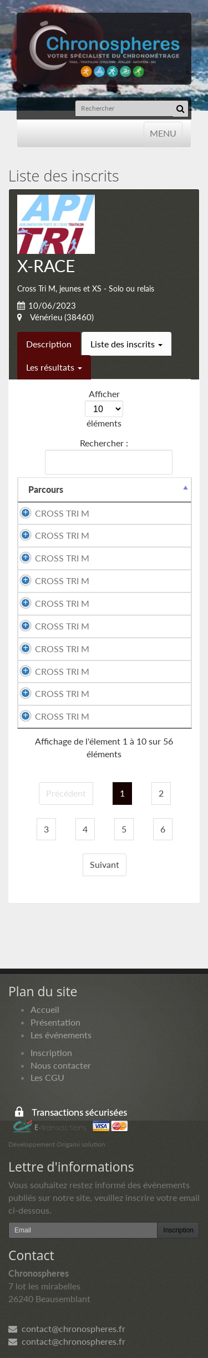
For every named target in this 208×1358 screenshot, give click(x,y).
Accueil (45, 1009)
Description (49, 344)
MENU (162, 132)
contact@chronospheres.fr (66, 1328)
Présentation (55, 1022)
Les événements (61, 1034)
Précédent (66, 793)
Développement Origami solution (56, 1144)
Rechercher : (106, 456)
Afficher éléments (104, 408)
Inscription (51, 1052)
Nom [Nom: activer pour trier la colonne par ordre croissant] (38, 489)
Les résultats (54, 367)
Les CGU (47, 1077)
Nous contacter (61, 1065)
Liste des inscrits (126, 344)
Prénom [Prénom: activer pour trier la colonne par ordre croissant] (155, 489)
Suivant (104, 864)
